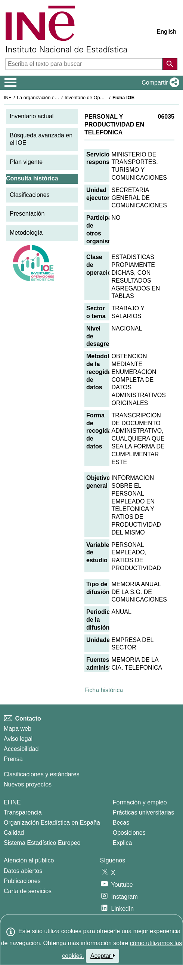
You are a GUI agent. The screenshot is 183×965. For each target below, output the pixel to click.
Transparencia (23, 812)
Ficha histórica (103, 690)
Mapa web (17, 728)
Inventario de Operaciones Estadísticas (106, 97)
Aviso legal (18, 739)
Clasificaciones (30, 195)
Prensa (13, 759)
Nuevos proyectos (28, 784)
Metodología (26, 232)
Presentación (27, 213)
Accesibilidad (21, 749)
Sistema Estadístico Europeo (42, 843)
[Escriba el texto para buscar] (85, 64)
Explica (122, 843)
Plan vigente (26, 162)
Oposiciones (129, 832)
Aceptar (102, 955)
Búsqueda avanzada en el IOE (41, 139)
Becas (121, 822)
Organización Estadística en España (52, 822)
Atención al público (29, 860)
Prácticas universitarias (143, 812)
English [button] (166, 31)
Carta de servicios (28, 891)
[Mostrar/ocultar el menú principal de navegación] (11, 82)
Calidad (14, 832)
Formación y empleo (140, 802)
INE (8, 97)
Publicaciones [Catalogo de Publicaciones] (22, 881)
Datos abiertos (23, 871)
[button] (159, 82)
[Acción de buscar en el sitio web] (169, 64)
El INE (12, 802)
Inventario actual (31, 116)
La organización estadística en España (58, 97)
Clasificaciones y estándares (42, 774)
